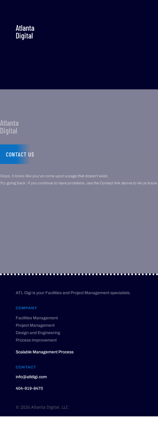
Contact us (20, 154)
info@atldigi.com (31, 377)
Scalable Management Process (45, 352)
